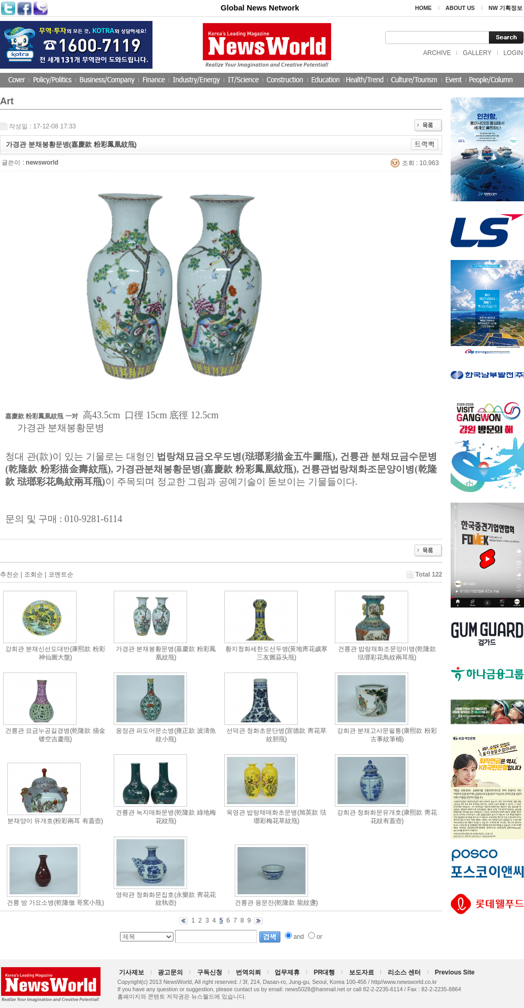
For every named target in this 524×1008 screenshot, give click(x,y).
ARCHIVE (437, 53)
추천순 (9, 574)
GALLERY (477, 53)
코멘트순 (60, 574)
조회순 (33, 574)
